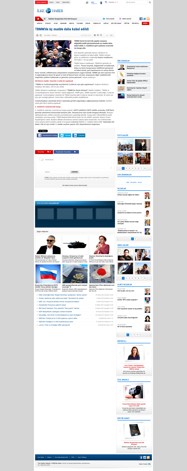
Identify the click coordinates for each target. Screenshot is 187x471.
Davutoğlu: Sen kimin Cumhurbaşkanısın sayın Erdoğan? (60, 315)
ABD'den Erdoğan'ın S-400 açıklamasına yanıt (56, 322)
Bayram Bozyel (130, 222)
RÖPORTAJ (121, 341)
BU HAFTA (134, 182)
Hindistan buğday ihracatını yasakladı (136, 74)
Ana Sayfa (41, 457)
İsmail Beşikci (130, 326)
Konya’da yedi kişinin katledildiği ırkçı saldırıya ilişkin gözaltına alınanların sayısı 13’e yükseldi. (134, 408)
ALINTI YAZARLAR (124, 284)
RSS (72, 457)
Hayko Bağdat (130, 299)
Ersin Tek (130, 203)
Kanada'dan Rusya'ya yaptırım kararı (52, 305)
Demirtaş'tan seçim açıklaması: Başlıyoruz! (137, 67)
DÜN (127, 182)
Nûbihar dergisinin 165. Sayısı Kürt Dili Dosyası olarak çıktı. (134, 445)
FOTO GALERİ (122, 135)
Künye (51, 2)
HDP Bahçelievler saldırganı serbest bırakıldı (55, 312)
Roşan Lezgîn (130, 212)
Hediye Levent (130, 317)
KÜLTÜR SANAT (123, 418)
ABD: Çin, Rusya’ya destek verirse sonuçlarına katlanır (59, 302)
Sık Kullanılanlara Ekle (61, 457)
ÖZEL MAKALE (123, 380)
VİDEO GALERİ (122, 245)
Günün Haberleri (41, 2)
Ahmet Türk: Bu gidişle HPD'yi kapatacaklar (137, 81)
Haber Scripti (143, 464)
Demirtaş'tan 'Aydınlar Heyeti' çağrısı (137, 89)
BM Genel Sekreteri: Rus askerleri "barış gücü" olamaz (59, 308)
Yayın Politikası (82, 457)
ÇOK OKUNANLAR (124, 175)
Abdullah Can (130, 231)
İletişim (49, 457)
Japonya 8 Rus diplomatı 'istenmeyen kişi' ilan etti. (102, 288)
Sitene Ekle (65, 2)
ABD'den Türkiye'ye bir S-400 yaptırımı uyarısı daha (58, 318)
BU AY (140, 182)
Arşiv (57, 2)
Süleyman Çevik (130, 194)
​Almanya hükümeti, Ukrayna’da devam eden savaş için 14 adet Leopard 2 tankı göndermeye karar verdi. (75, 259)
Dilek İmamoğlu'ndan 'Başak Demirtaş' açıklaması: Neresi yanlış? (63, 295)
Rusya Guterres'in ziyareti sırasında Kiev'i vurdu (136, 96)
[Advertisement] (164, 42)
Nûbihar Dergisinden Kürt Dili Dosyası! (62, 19)
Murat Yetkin (130, 290)
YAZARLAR (121, 188)
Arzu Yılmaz (130, 308)
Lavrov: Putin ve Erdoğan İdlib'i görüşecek (54, 325)
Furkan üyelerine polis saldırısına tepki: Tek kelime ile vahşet (61, 298)
